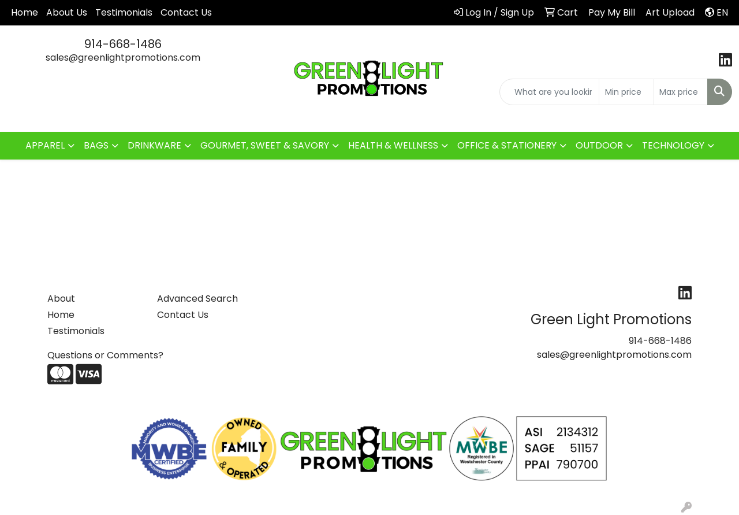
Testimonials (123, 12)
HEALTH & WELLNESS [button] (393, 145)
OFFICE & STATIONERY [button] (507, 145)
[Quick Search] (549, 92)
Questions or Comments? (105, 355)
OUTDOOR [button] (599, 145)
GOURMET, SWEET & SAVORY (264, 145)
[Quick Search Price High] (680, 92)
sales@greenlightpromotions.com (123, 57)
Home (24, 12)
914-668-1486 (123, 44)
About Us (66, 12)
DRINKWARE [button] (154, 145)
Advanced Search (197, 298)
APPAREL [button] (45, 145)
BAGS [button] (96, 145)
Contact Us (186, 12)
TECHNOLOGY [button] (673, 145)
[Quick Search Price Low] (626, 92)
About (61, 298)
